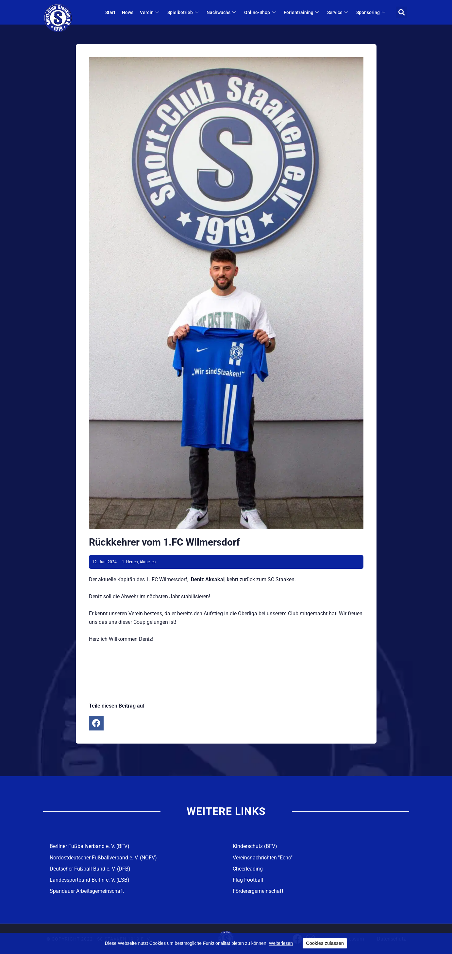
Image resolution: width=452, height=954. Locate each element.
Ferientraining (302, 12)
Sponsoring (372, 12)
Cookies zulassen (325, 943)
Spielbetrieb (184, 12)
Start (111, 12)
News (128, 12)
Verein (150, 12)
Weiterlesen (281, 943)
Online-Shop (260, 12)
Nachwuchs (222, 12)
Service (338, 12)
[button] (401, 12)
